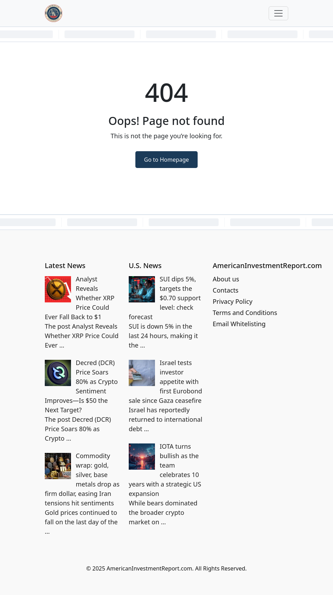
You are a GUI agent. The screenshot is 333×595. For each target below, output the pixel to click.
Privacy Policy (233, 301)
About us (226, 279)
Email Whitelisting (239, 324)
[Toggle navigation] (278, 13)
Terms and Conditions (245, 312)
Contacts (226, 290)
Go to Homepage (166, 159)
